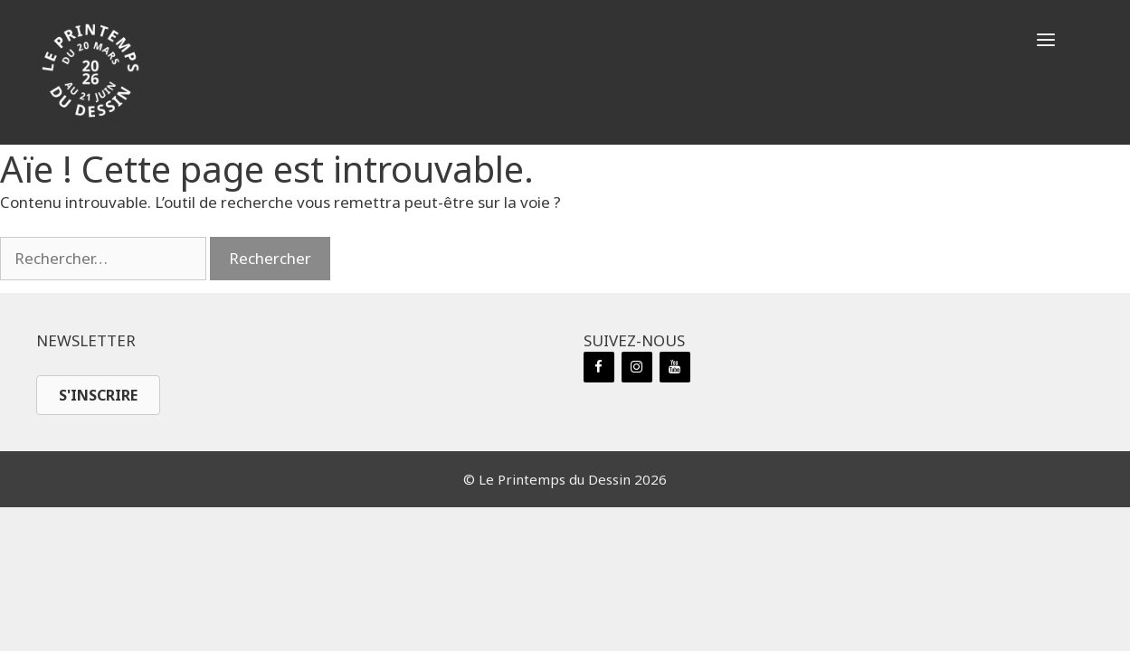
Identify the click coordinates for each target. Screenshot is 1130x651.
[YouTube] (675, 367)
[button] (1046, 40)
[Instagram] (637, 367)
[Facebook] (599, 367)
